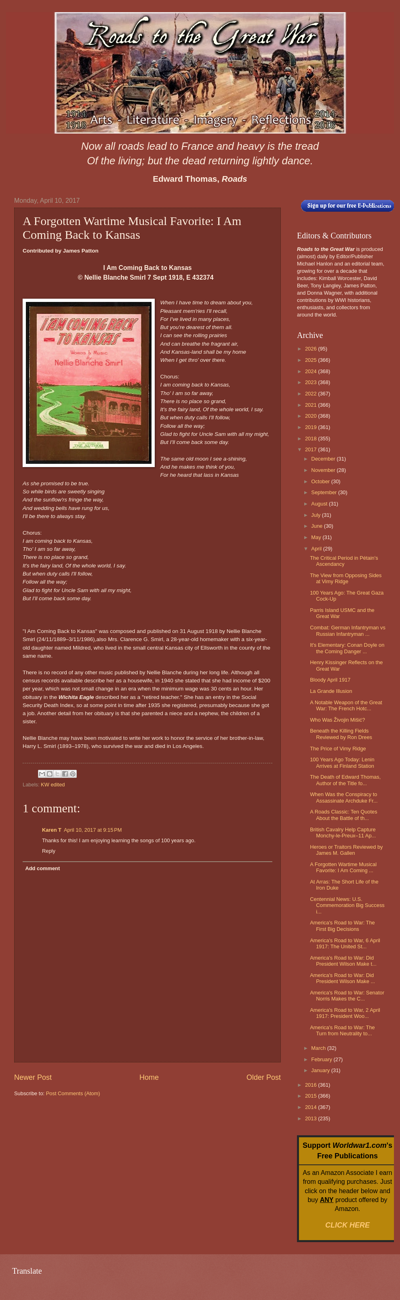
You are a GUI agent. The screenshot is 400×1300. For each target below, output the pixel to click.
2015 (311, 1096)
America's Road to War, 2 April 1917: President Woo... (345, 1013)
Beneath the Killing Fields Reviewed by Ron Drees (341, 734)
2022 (311, 394)
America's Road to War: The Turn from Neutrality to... (342, 1030)
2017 (311, 449)
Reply (48, 851)
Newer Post (33, 1077)
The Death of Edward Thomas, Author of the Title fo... (345, 780)
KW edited (53, 785)
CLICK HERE (347, 1225)
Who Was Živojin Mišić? (337, 720)
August (320, 504)
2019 (311, 427)
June (317, 526)
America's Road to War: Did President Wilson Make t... (343, 961)
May (316, 537)
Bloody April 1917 (330, 680)
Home (149, 1077)
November (324, 470)
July (316, 515)
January (321, 1070)
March (319, 1048)
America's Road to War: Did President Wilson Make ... (342, 978)
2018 (311, 438)
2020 (311, 416)
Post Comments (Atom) (73, 1093)
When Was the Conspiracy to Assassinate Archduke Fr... (343, 797)
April (317, 549)
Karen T (51, 830)
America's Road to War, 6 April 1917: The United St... (345, 943)
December (324, 459)
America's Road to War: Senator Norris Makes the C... (347, 996)
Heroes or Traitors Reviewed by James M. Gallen (346, 850)
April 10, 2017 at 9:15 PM (93, 830)
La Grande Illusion (331, 691)
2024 (311, 371)
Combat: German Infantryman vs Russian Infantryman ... (347, 631)
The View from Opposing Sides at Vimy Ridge (345, 578)
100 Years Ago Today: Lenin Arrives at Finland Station (342, 762)
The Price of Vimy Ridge (338, 749)
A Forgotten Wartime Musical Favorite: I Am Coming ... (343, 867)
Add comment (42, 868)
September (324, 492)
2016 (311, 1085)
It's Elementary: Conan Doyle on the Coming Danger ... (347, 648)
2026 (311, 349)
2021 (311, 405)
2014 (311, 1107)
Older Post (263, 1077)
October (321, 481)
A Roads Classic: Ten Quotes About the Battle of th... (343, 815)
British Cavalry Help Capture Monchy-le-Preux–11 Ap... (343, 832)
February (322, 1059)
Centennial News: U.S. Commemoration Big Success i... (347, 905)
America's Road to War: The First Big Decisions (342, 926)
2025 (311, 360)
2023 (311, 382)
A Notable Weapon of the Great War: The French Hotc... (346, 705)
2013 (311, 1118)
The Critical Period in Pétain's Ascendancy (344, 561)
